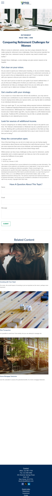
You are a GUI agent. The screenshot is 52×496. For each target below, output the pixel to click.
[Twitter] (26, 484)
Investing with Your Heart (8, 282)
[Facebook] (22, 484)
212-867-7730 (28, 470)
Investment (26, 493)
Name (3, 187)
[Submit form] (5, 224)
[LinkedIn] (29, 484)
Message (4, 208)
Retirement (26, 491)
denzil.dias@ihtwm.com (26, 481)
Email (3, 197)
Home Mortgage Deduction (8, 376)
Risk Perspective (5, 330)
